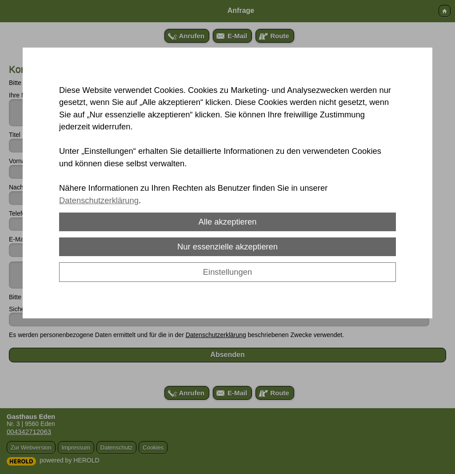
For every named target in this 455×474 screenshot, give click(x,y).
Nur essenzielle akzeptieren (227, 246)
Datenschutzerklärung (99, 200)
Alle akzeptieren (228, 221)
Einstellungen (227, 272)
